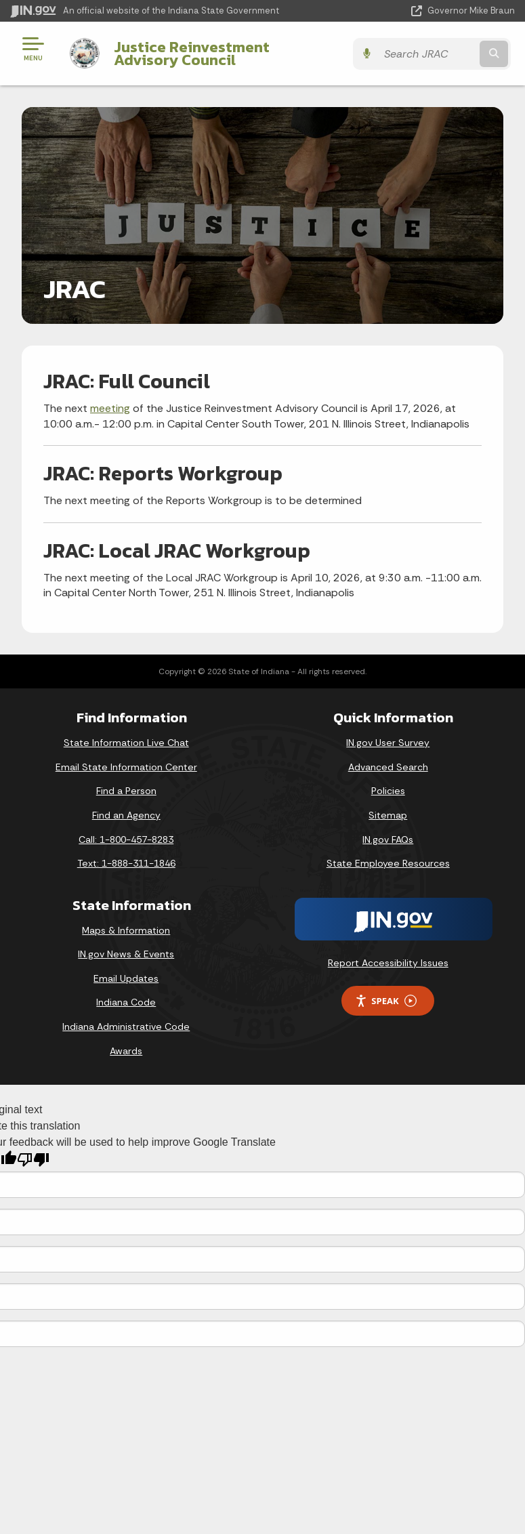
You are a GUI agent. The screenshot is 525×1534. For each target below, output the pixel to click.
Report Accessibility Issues (388, 963)
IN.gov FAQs (387, 839)
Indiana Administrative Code (126, 1026)
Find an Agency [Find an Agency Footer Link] (126, 815)
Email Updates (126, 978)
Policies (388, 791)
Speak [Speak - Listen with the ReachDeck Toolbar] (385, 1001)
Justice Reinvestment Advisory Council (221, 53)
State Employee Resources (388, 863)
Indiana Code (126, 1002)
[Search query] (442, 54)
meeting (110, 408)
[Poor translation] (33, 1159)
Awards (126, 1051)
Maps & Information (126, 930)
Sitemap (388, 815)
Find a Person (126, 791)
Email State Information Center (126, 767)
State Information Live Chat (126, 743)
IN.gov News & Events (126, 954)
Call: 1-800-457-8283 (126, 839)
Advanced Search (388, 767)
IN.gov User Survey (387, 743)
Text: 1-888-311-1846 (126, 863)
